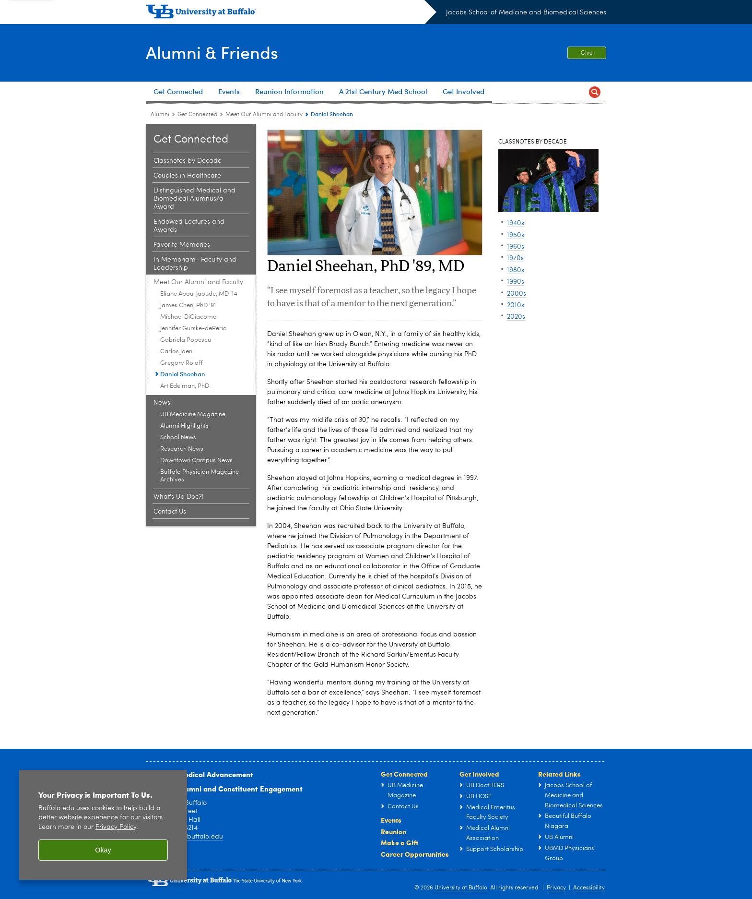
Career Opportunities (415, 854)
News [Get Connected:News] (161, 402)
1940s (515, 223)
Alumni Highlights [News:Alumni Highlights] (184, 426)
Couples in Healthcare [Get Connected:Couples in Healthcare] (187, 175)
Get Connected (404, 774)
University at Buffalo (461, 888)
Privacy (556, 888)
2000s (516, 293)
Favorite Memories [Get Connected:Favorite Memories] (181, 244)
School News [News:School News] (178, 437)
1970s (515, 258)
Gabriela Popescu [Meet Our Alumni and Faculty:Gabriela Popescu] (185, 340)
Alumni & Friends (212, 52)
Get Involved (479, 774)
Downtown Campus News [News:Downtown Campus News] (196, 460)
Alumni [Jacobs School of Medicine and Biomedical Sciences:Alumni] (160, 115)
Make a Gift (399, 842)
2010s (515, 305)
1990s (515, 281)
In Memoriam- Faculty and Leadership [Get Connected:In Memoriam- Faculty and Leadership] (194, 263)
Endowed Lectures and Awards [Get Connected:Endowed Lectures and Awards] (188, 225)
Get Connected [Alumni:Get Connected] (197, 115)
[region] (103, 825)
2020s (516, 316)
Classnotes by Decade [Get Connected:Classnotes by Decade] (187, 160)
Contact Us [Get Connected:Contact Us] (169, 511)
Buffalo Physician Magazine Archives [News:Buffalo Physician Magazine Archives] (199, 476)
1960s (515, 246)
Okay (103, 850)
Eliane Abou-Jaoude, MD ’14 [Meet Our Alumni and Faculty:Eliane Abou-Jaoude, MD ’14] (198, 294)
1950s (515, 235)
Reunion (393, 831)
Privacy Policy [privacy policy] (115, 827)
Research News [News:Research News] (181, 449)
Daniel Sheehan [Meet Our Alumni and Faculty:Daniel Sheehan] (182, 374)
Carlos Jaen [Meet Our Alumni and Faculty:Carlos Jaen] (176, 351)
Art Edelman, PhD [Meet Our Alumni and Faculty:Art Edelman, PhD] (184, 386)
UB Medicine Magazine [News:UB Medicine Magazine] (192, 414)
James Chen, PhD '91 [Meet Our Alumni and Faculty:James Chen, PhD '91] (188, 305)
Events (391, 820)
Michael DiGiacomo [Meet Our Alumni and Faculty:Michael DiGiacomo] (188, 317)
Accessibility (589, 888)
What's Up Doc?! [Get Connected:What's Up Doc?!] (178, 496)
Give (587, 53)
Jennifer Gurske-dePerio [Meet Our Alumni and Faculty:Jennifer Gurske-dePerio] (193, 328)
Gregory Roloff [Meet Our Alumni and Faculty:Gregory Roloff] (181, 363)
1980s (515, 270)
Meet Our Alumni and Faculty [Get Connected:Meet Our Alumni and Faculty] (264, 115)
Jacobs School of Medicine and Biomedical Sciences (526, 12)
